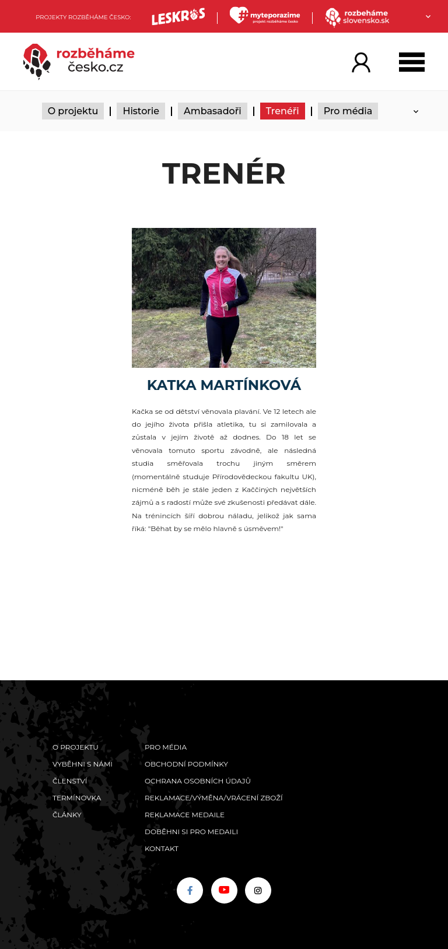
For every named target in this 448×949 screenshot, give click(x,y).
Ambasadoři (213, 111)
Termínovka (76, 797)
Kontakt (161, 848)
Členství (69, 780)
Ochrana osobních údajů (198, 780)
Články (67, 814)
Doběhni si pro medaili (191, 831)
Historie (141, 111)
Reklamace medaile (185, 814)
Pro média (348, 111)
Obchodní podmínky (186, 764)
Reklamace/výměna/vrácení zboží (214, 797)
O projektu (73, 111)
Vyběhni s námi (82, 764)
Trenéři (282, 111)
